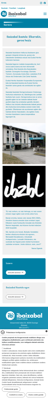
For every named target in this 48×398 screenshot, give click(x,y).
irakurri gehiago (14, 272)
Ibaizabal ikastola (13, 12)
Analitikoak (7, 351)
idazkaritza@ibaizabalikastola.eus (24, 330)
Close (46, 334)
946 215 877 (23, 328)
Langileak (21, 8)
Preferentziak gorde (11, 392)
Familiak (12, 8)
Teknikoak (7, 371)
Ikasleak (4, 8)
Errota (3, 3)
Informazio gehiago (8, 347)
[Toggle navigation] (45, 14)
